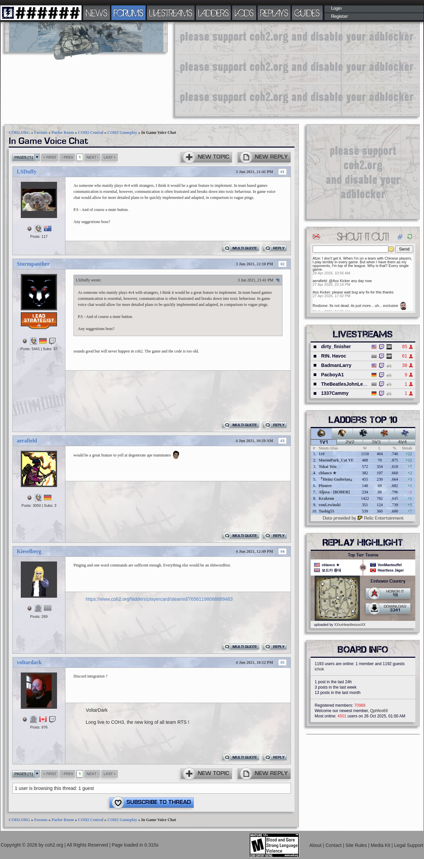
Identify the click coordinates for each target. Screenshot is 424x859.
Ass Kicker (321, 292)
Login (336, 8)
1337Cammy (335, 393)
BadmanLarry (336, 365)
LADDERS (213, 12)
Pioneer (325, 485)
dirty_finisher (336, 346)
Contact (334, 845)
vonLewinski (329, 504)
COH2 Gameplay (122, 132)
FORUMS (128, 12)
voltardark (29, 662)
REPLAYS (274, 12)
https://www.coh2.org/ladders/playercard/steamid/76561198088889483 (159, 599)
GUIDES (307, 12)
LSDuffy (27, 171)
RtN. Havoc (333, 356)
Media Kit (381, 845)
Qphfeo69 (379, 710)
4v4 (402, 442)
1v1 (323, 442)
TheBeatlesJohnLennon (347, 384)
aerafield (27, 440)
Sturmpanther (33, 264)
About (316, 845)
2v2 (350, 442)
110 (321, 453)
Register (339, 16)
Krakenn (326, 498)
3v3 (376, 442)
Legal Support (408, 845)
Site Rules (357, 845)
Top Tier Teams (363, 555)
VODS (244, 12)
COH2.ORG (19, 132)
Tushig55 (326, 511)
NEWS (96, 12)
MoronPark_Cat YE (336, 460)
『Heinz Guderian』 (336, 479)
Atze (316, 258)
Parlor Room (63, 132)
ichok (319, 669)
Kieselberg (29, 551)
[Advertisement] (238, 69)
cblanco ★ (327, 473)
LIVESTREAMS (170, 12)
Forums (41, 132)
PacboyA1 (332, 374)
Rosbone (320, 306)
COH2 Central (90, 132)
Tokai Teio (327, 466)
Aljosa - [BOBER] (334, 492)
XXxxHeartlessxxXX (349, 625)
